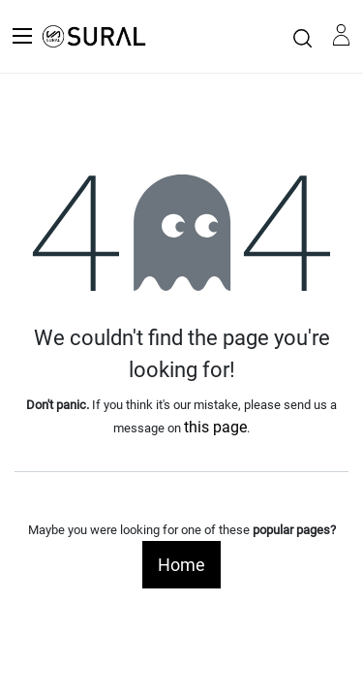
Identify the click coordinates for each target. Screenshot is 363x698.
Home (181, 565)
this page (215, 427)
